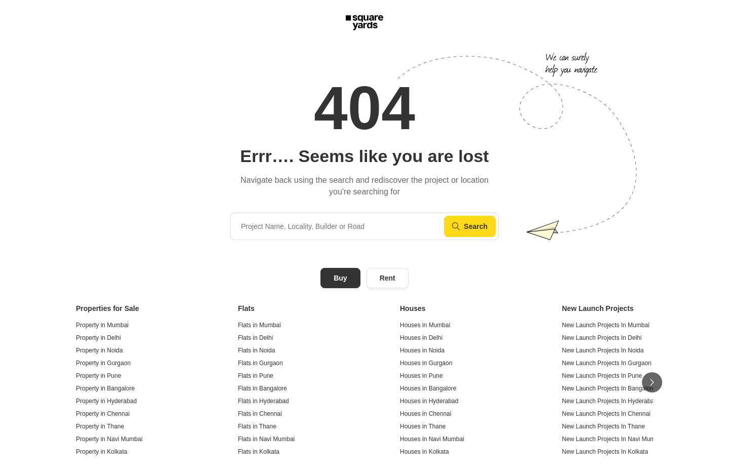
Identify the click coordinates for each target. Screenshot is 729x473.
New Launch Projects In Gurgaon (607, 363)
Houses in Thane (423, 426)
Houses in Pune (421, 375)
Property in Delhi (98, 337)
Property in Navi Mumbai (109, 439)
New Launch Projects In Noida (602, 350)
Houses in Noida (422, 350)
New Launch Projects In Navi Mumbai (612, 439)
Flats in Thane (257, 426)
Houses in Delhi (421, 337)
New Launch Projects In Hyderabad (610, 401)
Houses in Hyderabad (429, 401)
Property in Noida (99, 350)
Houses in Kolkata (424, 451)
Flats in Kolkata (258, 451)
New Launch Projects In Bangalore (609, 388)
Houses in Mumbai (425, 325)
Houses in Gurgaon (426, 363)
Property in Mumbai (102, 325)
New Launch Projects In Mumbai (606, 325)
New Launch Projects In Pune (602, 375)
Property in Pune (98, 375)
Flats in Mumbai (259, 325)
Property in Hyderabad (106, 401)
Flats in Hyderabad (263, 401)
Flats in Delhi (255, 337)
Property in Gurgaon (103, 363)
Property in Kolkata (101, 451)
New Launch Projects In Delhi (601, 337)
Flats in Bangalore (262, 388)
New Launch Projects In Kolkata (605, 451)
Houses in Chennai (425, 413)
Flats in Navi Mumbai (266, 439)
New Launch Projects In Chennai (606, 413)
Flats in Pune (255, 375)
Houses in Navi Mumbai (432, 439)
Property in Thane (100, 426)
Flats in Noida (256, 350)
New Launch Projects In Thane (603, 426)
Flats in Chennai (260, 413)
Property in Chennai (103, 413)
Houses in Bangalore (428, 388)
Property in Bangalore (105, 388)
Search (470, 226)
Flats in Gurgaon (260, 363)
